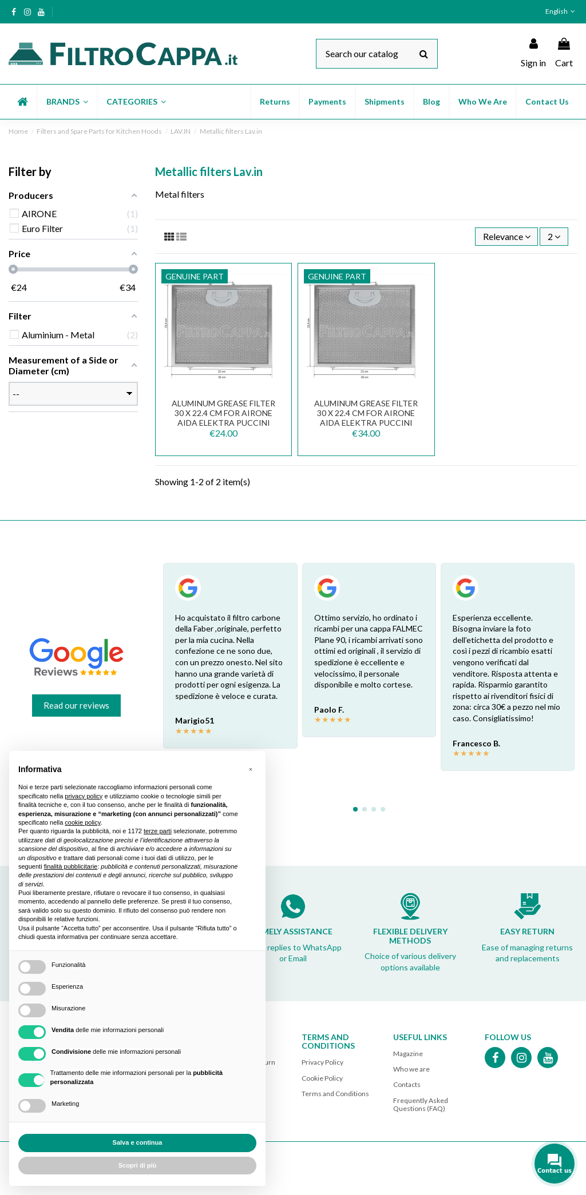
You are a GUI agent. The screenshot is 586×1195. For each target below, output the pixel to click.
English (561, 11)
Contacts (407, 1084)
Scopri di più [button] (137, 1165)
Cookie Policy (322, 1078)
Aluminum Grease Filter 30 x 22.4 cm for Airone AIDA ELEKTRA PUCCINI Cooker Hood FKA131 (223, 417)
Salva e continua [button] (138, 1142)
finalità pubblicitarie (71, 866)
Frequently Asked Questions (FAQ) (420, 1104)
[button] (67, 102)
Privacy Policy (322, 1062)
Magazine (408, 1053)
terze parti (158, 831)
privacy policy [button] (83, 796)
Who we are (411, 1069)
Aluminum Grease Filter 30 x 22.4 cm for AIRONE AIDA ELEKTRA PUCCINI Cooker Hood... (366, 417)
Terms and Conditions (335, 1093)
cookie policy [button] (82, 822)
